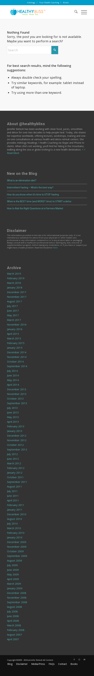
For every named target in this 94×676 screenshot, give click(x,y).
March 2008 (14, 625)
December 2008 (16, 593)
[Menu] (82, 12)
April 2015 (13, 333)
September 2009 (17, 556)
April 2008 (13, 620)
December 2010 (16, 514)
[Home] (39, 12)
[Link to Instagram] (79, 659)
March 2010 (14, 528)
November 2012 (16, 440)
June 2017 (13, 310)
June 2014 (13, 375)
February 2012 (15, 468)
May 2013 (13, 417)
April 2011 (13, 500)
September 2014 (17, 366)
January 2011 (14, 509)
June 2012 (13, 458)
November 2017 (16, 296)
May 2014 (13, 380)
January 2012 (14, 472)
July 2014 (12, 370)
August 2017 (14, 301)
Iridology (31, 2)
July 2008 (12, 611)
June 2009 (13, 569)
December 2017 (16, 292)
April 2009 (13, 579)
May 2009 (13, 574)
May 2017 (13, 315)
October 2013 (15, 398)
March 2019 (14, 273)
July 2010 (12, 523)
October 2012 (15, 444)
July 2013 (12, 407)
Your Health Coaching (49, 2)
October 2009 (15, 551)
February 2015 (15, 343)
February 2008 (15, 630)
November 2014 (16, 357)
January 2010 (14, 537)
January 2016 (14, 329)
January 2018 (14, 287)
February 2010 (15, 532)
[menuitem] (31, 2)
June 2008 (13, 616)
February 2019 (15, 278)
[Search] (74, 12)
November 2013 (16, 394)
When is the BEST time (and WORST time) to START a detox (39, 201)
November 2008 (16, 597)
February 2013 (15, 426)
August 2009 (14, 560)
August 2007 (14, 634)
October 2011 (15, 477)
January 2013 (14, 431)
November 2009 (16, 546)
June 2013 (13, 412)
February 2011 (15, 505)
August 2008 (14, 606)
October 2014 (15, 361)
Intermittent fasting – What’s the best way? (30, 187)
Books (66, 2)
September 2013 (17, 403)
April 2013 (13, 421)
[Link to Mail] (84, 659)
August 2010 (14, 519)
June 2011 (13, 495)
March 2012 (14, 463)
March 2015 (14, 338)
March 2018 (14, 283)
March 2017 (14, 320)
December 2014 (16, 352)
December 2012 (16, 435)
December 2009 (16, 542)
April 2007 (13, 639)
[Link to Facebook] (74, 659)
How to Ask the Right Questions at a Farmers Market (35, 208)
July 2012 (12, 454)
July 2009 (12, 565)
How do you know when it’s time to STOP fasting (33, 194)
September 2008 (17, 602)
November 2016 (16, 324)
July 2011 (12, 491)
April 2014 (13, 384)
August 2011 (14, 486)
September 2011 (17, 482)
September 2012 (17, 449)
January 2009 (14, 588)
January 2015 (14, 347)
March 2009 (14, 583)
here (55, 247)
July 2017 (12, 306)
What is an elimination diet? (21, 180)
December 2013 (16, 389)
